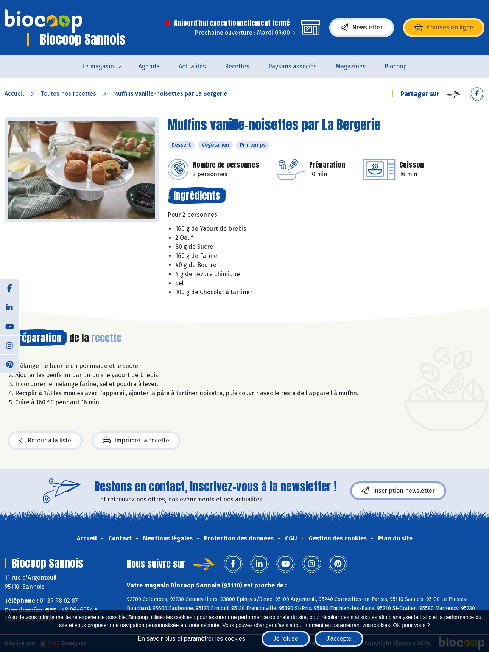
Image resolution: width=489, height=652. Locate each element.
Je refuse (285, 638)
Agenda (149, 66)
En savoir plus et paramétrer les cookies (191, 638)
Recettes (237, 66)
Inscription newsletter (398, 491)
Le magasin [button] (98, 66)
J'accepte (339, 638)
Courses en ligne (443, 27)
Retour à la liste (45, 440)
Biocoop (396, 66)
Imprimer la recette (136, 440)
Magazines (351, 66)
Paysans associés (292, 66)
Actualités (192, 66)
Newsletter (362, 27)
